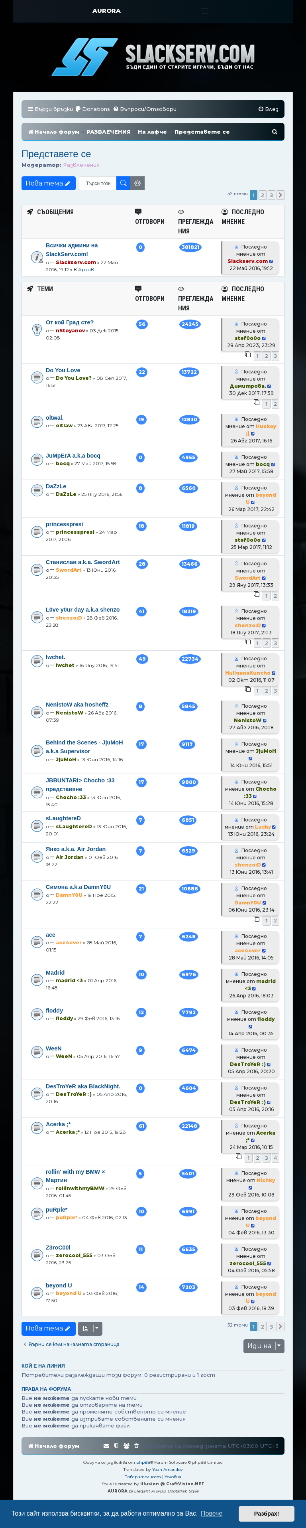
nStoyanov (70, 331)
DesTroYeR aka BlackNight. (83, 1086)
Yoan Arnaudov (167, 1469)
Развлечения (81, 165)
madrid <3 (69, 980)
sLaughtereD (63, 818)
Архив (86, 269)
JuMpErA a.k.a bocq (73, 455)
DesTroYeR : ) (248, 1064)
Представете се (56, 153)
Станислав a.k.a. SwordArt (83, 562)
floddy (54, 1010)
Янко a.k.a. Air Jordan (76, 849)
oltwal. (55, 418)
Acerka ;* (58, 1124)
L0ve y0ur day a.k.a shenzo (83, 609)
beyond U (59, 1285)
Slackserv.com (76, 262)
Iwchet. (55, 657)
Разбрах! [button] (266, 1513)
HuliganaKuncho (248, 673)
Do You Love (63, 370)
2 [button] (262, 195)
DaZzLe (56, 486)
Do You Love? (74, 378)
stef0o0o (248, 338)
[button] (280, 195)
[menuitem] (92, 109)
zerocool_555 (74, 1255)
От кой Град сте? (70, 322)
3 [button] (271, 195)
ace (50, 935)
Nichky (266, 1180)
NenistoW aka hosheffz (77, 704)
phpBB (143, 1462)
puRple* (56, 1209)
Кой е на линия (43, 1366)
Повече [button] (211, 1513)
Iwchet (65, 665)
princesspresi (64, 524)
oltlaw (64, 425)
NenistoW (69, 713)
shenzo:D (69, 618)
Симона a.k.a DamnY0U (78, 887)
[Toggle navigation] (205, 11)
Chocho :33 (71, 797)
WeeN (54, 1048)
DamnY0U (69, 895)
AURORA (106, 10)
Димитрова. (248, 386)
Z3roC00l (58, 1247)
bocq (63, 463)
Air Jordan (70, 857)
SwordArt (69, 570)
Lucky (263, 827)
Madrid (55, 972)
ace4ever (69, 943)
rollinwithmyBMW (80, 1188)
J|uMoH (66, 759)
